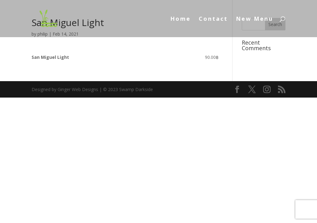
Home (180, 19)
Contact (213, 19)
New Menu (254, 19)
